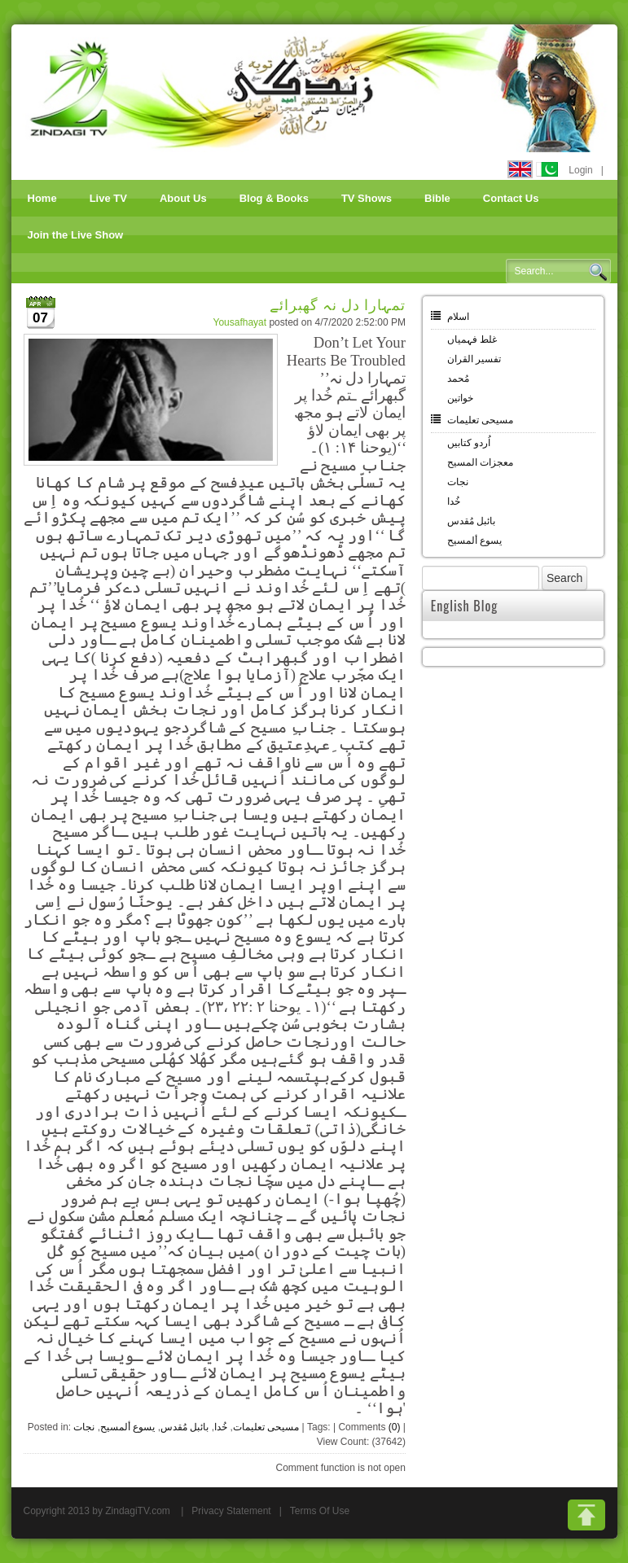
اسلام (458, 316)
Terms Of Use (319, 1511)
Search (598, 272)
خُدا (220, 1427)
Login (580, 170)
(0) (395, 1427)
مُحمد (458, 378)
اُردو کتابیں (468, 443)
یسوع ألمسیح (127, 1427)
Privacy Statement (230, 1511)
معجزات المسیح (480, 462)
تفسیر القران (474, 359)
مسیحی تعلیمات (266, 1427)
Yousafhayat (239, 322)
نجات (83, 1427)
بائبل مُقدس (184, 1427)
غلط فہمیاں (472, 339)
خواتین (460, 398)
